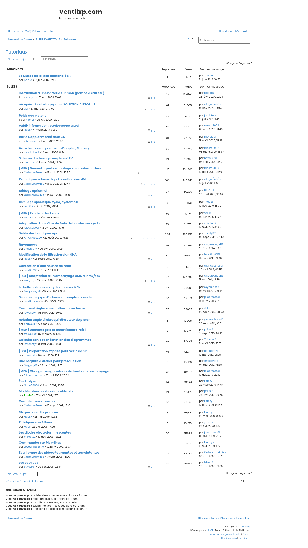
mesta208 (210, 125)
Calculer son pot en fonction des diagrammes (55, 340)
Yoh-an (209, 339)
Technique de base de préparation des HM (52, 179)
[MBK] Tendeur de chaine (39, 213)
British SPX (30, 249)
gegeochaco (212, 319)
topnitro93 (211, 254)
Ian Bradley (244, 526)
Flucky (28, 130)
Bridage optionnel (33, 191)
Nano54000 (31, 385)
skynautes (210, 287)
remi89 (28, 206)
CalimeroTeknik (34, 172)
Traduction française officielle (224, 534)
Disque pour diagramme (38, 412)
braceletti (32, 141)
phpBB (210, 530)
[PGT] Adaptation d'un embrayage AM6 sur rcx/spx (60, 276)
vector (30, 120)
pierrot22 (30, 436)
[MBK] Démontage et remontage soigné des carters (60, 168)
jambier (209, 115)
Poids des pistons (32, 115)
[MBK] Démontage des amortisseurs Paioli (53, 330)
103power (210, 361)
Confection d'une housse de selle (45, 266)
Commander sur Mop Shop (40, 442)
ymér (207, 422)
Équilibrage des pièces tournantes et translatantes (59, 452)
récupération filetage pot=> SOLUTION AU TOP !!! (57, 104)
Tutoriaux (16, 52)
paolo (208, 93)
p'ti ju (207, 329)
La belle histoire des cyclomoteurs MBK (50, 287)
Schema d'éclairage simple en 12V (46, 158)
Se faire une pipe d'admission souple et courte (55, 297)
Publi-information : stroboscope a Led (49, 125)
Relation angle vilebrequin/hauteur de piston (54, 320)
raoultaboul (31, 152)
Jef (206, 308)
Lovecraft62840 (34, 446)
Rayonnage (28, 244)
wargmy (31, 97)
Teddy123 (210, 233)
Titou (207, 202)
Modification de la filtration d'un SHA (48, 254)
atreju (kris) (211, 104)
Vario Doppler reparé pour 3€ (42, 137)
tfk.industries (212, 265)
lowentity (30, 312)
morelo (208, 136)
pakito (28, 80)
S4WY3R (209, 158)
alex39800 (30, 270)
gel (26, 108)
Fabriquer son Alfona (35, 422)
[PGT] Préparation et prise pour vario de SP (53, 351)
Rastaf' (28, 395)
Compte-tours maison (37, 401)
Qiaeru (246, 534)
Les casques (28, 462)
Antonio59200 (33, 237)
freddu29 (30, 334)
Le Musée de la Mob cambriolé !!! (45, 76)
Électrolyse (27, 381)
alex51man (31, 301)
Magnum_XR (32, 291)
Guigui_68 (30, 365)
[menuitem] (28, 31)
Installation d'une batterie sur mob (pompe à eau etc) (61, 93)
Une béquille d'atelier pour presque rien (50, 361)
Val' (206, 213)
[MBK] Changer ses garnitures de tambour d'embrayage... (65, 371)
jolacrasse (211, 297)
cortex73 (29, 324)
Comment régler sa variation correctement (53, 308)
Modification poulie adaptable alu (46, 391)
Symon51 (29, 467)
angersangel (212, 244)
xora (27, 426)
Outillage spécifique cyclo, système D (48, 202)
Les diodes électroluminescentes (45, 432)
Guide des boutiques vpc (38, 233)
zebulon (209, 75)
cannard (29, 355)
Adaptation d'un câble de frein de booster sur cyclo (59, 223)
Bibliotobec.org (33, 375)
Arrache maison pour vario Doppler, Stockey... (55, 148)
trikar (207, 462)
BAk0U (208, 190)
